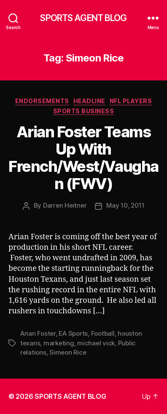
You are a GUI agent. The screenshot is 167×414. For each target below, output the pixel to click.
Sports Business (83, 111)
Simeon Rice (67, 352)
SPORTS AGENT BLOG (83, 17)
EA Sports (73, 333)
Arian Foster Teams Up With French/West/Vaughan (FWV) (83, 158)
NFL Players (131, 100)
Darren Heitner (64, 205)
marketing (58, 343)
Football (103, 333)
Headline (89, 100)
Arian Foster (38, 333)
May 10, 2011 (125, 205)
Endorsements (42, 100)
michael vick (96, 343)
